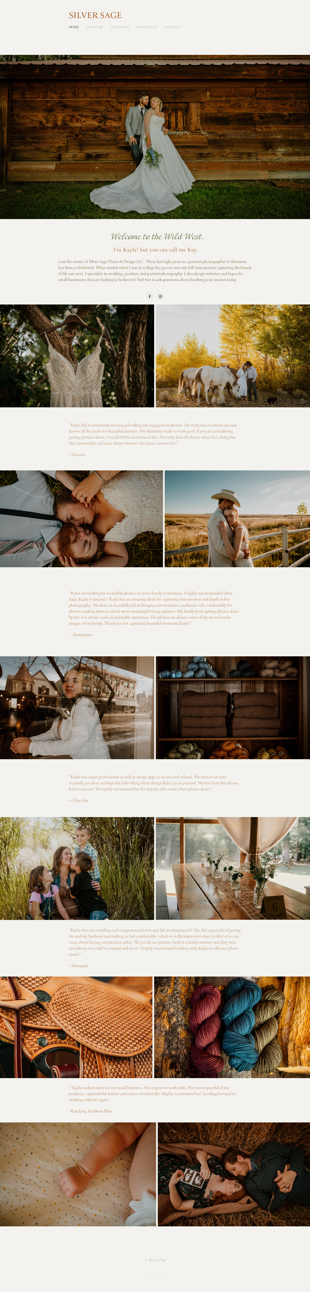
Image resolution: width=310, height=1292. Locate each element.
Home (74, 27)
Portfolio (120, 27)
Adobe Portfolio (161, 1277)
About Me (94, 27)
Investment (146, 27)
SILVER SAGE (95, 16)
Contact (173, 27)
